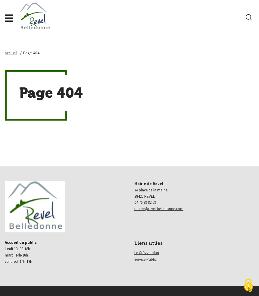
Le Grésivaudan (146, 252)
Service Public (145, 259)
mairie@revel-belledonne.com (158, 208)
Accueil (11, 52)
